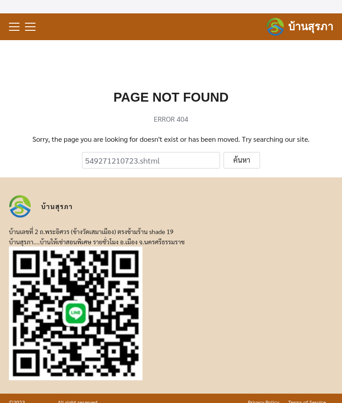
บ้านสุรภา (310, 27)
